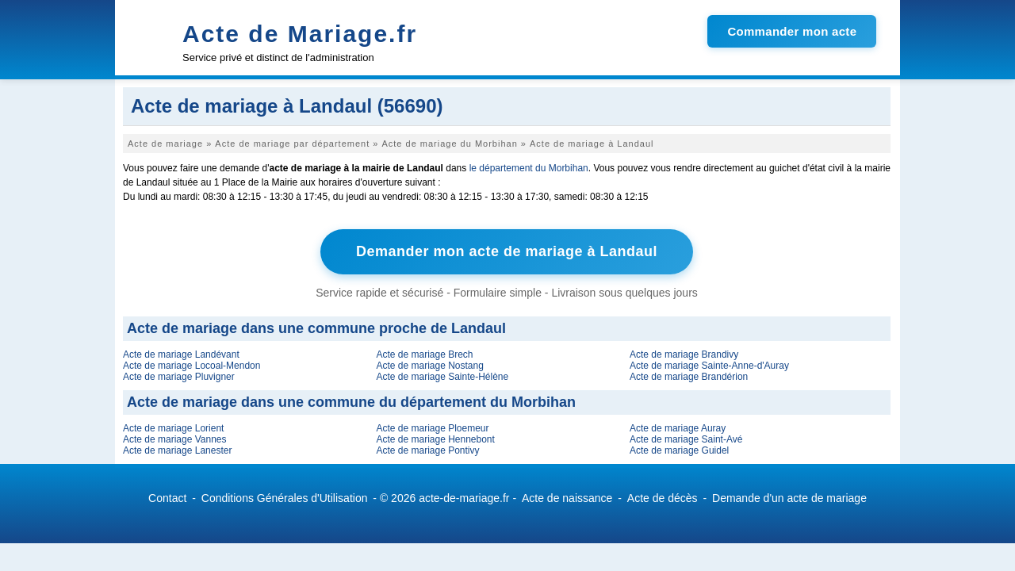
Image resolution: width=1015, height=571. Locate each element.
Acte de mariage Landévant (181, 354)
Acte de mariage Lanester (177, 450)
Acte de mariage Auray (678, 428)
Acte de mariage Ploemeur (432, 428)
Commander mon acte (791, 31)
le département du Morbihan (528, 168)
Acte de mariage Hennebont (435, 439)
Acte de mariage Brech (424, 354)
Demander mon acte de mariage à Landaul (506, 251)
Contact (167, 498)
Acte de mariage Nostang (429, 365)
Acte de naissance (567, 498)
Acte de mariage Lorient (173, 428)
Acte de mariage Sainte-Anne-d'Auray (709, 365)
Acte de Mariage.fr (299, 34)
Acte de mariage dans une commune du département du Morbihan (351, 402)
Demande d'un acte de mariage (789, 498)
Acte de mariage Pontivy (427, 450)
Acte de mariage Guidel (679, 450)
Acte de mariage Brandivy (684, 354)
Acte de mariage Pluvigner (179, 376)
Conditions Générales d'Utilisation (284, 498)
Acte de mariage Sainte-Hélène (442, 376)
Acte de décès (662, 498)
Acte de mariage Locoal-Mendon (191, 365)
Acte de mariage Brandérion (689, 376)
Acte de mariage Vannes (175, 439)
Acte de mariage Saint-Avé (686, 439)
